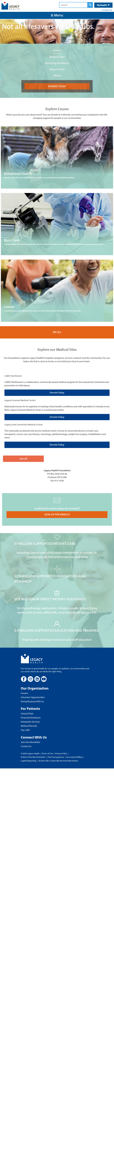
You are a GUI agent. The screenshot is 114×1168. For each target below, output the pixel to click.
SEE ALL (57, 332)
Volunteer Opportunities (33, 697)
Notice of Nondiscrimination (33, 757)
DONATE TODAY (57, 86)
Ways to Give (57, 69)
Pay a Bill (25, 729)
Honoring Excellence (57, 63)
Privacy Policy (61, 753)
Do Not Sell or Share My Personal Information (58, 760)
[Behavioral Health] (57, 157)
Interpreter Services (30, 721)
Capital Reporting (28, 760)
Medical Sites (57, 57)
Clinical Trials (27, 713)
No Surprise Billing (74, 757)
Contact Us (107, 9)
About (57, 75)
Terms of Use (47, 753)
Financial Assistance (31, 717)
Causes (57, 50)
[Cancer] (57, 291)
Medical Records (29, 725)
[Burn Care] (57, 224)
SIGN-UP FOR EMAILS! (57, 514)
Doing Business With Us (32, 701)
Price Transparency (56, 757)
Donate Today (57, 392)
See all (23, 458)
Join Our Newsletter (30, 742)
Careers (24, 693)
